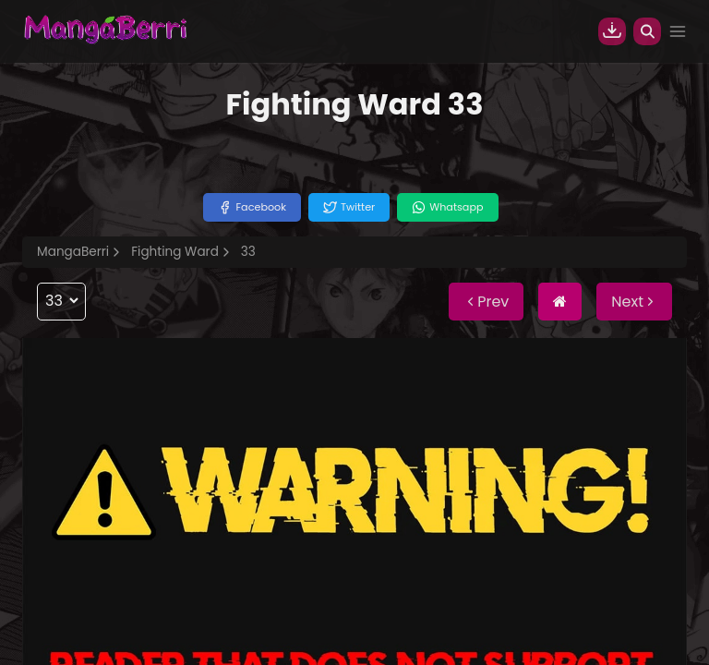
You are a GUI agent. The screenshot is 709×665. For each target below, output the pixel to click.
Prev (486, 301)
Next (634, 301)
